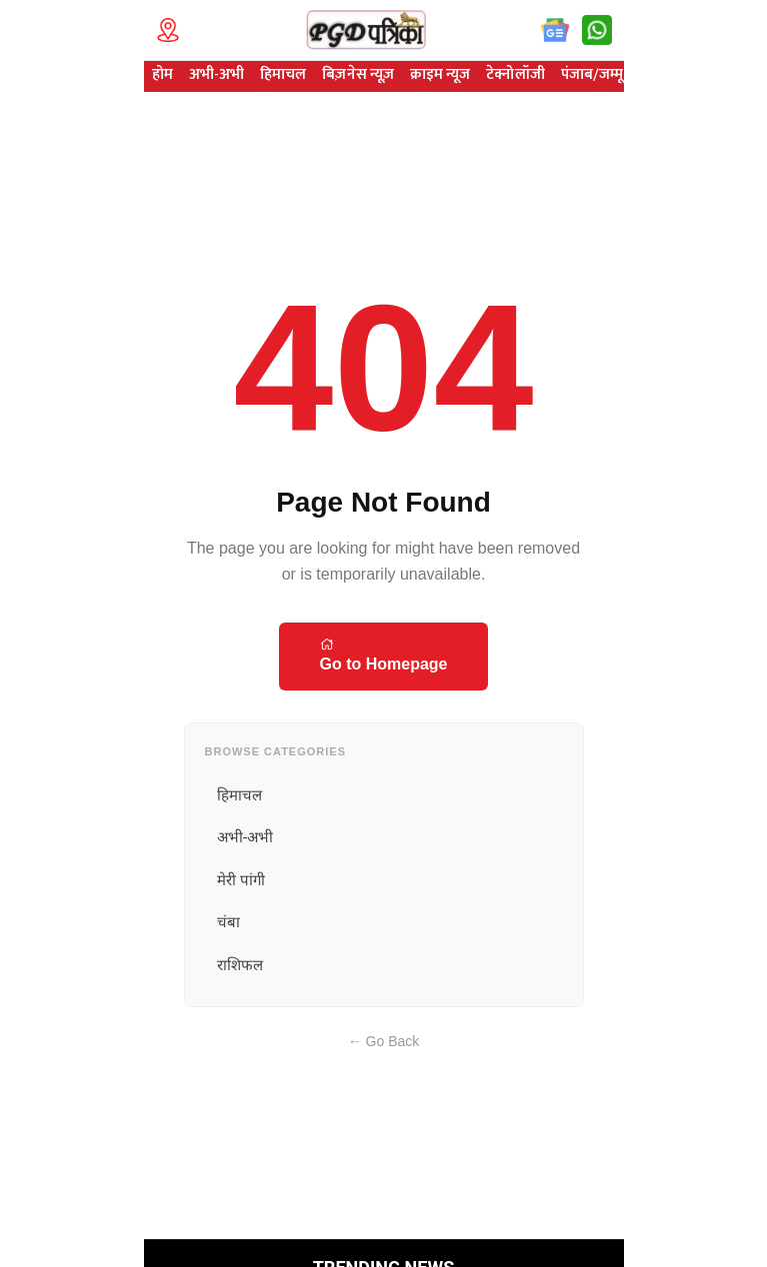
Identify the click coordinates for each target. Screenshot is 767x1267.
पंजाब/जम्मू (592, 74)
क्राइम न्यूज (440, 74)
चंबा (228, 921)
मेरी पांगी (241, 879)
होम (162, 74)
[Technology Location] (174, 30)
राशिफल (240, 964)
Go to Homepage (383, 654)
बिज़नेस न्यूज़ (358, 74)
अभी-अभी (216, 74)
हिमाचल (283, 74)
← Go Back (384, 1041)
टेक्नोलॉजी (515, 74)
